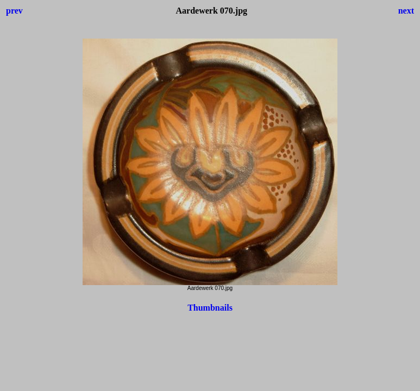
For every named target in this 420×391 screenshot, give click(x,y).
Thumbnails (210, 307)
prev (14, 10)
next (406, 10)
